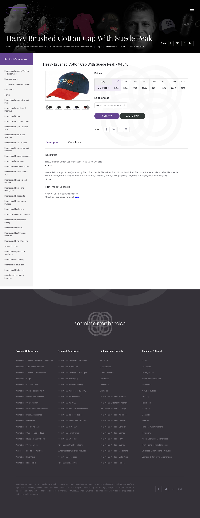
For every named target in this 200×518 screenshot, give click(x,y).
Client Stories (105, 367)
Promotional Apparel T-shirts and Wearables (71, 46)
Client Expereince (107, 373)
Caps (99, 46)
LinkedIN (146, 415)
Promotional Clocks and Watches (30, 397)
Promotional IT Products (68, 367)
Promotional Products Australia (31, 46)
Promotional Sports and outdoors (72, 421)
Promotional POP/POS (67, 403)
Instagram (146, 433)
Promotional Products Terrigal (112, 463)
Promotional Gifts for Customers (114, 403)
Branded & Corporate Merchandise (157, 457)
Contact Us (104, 385)
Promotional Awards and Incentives (31, 373)
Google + (146, 409)
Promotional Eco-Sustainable (28, 427)
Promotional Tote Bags (67, 457)
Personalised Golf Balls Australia (29, 451)
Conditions (74, 142)
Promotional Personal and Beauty (72, 391)
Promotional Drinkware (25, 421)
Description (52, 142)
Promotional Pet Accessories (70, 397)
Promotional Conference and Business (32, 409)
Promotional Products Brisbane (113, 421)
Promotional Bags (23, 379)
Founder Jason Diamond (152, 427)
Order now (106, 116)
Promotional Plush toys (25, 457)
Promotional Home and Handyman (72, 361)
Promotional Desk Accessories (29, 415)
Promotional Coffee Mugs (27, 445)
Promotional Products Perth (111, 439)
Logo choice (101, 97)
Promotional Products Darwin (112, 433)
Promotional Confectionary (27, 403)
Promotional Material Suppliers (155, 445)
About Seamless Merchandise (155, 439)
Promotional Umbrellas (67, 439)
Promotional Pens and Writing (70, 385)
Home (9, 46)
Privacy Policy (147, 373)
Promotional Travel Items (68, 433)
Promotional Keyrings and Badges (72, 373)
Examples (104, 391)
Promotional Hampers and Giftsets (30, 439)
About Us (104, 361)
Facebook (146, 403)
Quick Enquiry (17, 11)
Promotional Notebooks (26, 463)
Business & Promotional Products (156, 451)
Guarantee (146, 367)
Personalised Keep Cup (68, 463)
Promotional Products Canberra (113, 427)
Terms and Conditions (151, 379)
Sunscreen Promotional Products (72, 451)
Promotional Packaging (68, 379)
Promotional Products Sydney (112, 445)
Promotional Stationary (67, 427)
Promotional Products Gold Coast (114, 457)
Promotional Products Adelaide (113, 415)
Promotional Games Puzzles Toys (30, 433)
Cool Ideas (104, 379)
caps (77, 197)
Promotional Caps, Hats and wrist (30, 391)
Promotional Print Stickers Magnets (73, 409)
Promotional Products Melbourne (114, 451)
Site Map (146, 397)
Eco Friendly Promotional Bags (113, 409)
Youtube (145, 421)
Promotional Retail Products (69, 415)
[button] (46, 106)
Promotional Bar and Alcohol (28, 385)
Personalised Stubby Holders (70, 445)
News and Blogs (149, 391)
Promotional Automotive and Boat (30, 367)
